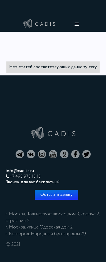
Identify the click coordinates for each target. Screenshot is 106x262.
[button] (77, 24)
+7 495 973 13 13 (25, 176)
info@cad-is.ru (20, 171)
